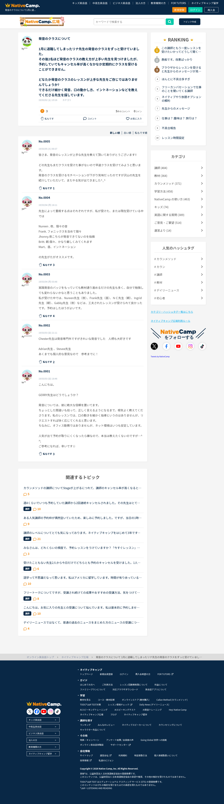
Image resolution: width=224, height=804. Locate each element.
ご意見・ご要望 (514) (168, 222)
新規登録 (179, 10)
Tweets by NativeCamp (160, 356)
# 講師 (158, 274)
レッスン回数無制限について (134, 684)
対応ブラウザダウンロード (125, 689)
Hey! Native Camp (178, 709)
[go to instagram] (50, 711)
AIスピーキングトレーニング (93, 709)
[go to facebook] (37, 711)
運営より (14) (162, 230)
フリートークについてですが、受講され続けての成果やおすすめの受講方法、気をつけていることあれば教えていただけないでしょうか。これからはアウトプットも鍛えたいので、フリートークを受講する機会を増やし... (81, 592)
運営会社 (105, 755)
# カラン (159, 267)
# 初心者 (159, 298)
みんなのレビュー (106, 724)
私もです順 (141, 133)
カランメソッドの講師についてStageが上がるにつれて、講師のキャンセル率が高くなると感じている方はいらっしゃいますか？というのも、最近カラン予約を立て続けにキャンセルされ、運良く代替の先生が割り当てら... (82, 488)
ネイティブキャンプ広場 (91, 714)
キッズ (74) (161, 207)
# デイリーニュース (166, 290)
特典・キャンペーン (89, 739)
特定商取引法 (140, 755)
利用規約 (123, 755)
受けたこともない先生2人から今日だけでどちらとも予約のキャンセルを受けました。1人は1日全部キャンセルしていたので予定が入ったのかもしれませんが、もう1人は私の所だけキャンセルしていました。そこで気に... (81, 562)
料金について (161, 684)
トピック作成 (189, 21)
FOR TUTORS (178, 3)
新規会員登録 (106, 674)
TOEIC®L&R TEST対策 (90, 704)
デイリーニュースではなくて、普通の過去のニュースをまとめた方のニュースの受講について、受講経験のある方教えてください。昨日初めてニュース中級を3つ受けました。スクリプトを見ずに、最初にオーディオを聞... (82, 622)
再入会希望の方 (142, 674)
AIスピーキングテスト (124, 709)
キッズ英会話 (79, 3)
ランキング (85, 724)
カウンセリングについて (170, 724)
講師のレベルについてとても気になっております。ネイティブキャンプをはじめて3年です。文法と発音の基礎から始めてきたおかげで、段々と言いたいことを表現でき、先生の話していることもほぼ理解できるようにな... (81, 533)
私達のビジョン (106, 760)
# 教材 (158, 282)
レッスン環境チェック (120, 704)
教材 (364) (160, 175)
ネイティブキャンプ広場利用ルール (170, 321)
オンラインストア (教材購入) (135, 699)
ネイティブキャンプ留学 (204, 3)
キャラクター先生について (92, 729)
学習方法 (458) (163, 191)
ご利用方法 (107, 684)
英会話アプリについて (156, 689)
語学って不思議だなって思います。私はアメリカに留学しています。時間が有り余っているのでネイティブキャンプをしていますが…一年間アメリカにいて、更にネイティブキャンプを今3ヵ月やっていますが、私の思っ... (82, 577)
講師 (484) (160, 168)
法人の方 (140, 3)
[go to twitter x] (30, 711)
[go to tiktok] (57, 711)
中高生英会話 (99, 3)
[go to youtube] (44, 711)
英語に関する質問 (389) (169, 215)
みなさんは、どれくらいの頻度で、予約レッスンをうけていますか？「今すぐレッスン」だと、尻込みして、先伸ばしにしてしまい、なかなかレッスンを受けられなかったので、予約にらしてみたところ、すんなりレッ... (81, 547)
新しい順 (115, 133)
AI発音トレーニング (152, 709)
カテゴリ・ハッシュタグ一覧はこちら (172, 311)
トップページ (86, 674)
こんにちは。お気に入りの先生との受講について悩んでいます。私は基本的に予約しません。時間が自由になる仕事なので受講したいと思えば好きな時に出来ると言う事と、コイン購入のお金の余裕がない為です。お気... (81, 607)
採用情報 (86, 760)
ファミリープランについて (92, 689)
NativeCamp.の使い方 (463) (172, 199)
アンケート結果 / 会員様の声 (120, 739)
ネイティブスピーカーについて (137, 724)
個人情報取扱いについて (166, 755)
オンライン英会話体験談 (91, 744)
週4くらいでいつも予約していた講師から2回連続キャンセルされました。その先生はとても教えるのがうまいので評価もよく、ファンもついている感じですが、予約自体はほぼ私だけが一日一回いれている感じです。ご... (81, 503)
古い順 (127, 133)
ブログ (113, 714)
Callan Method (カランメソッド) (172, 699)
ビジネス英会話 (121, 3)
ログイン (195, 10)
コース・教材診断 (106, 699)
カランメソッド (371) (168, 183)
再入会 (211, 10)
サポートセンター (121, 744)
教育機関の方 (158, 3)
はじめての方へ (87, 684)
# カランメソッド (165, 259)
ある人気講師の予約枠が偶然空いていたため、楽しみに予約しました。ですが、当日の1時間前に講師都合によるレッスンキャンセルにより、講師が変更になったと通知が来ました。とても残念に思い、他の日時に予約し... (82, 518)
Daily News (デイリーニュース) (154, 704)
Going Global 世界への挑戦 (154, 739)
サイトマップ (86, 755)
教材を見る (85, 699)
